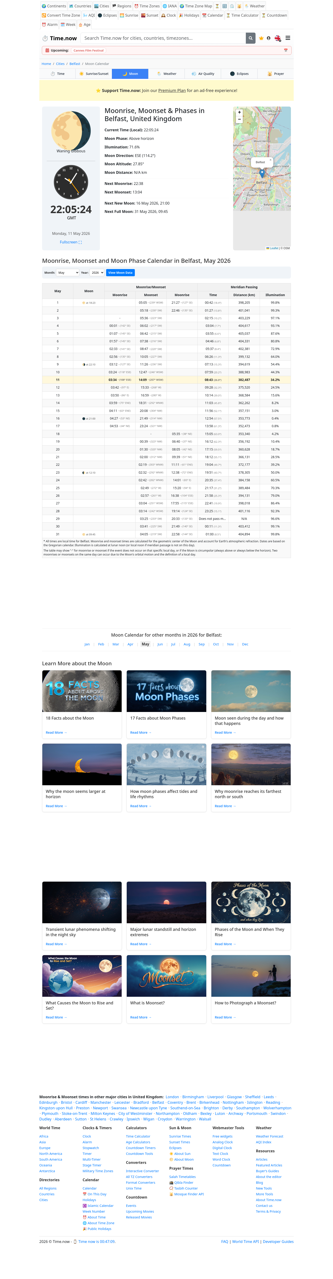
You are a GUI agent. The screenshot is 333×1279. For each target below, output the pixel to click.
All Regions (48, 1188)
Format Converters (140, 1182)
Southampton (248, 1107)
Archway (235, 1113)
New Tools (264, 1188)
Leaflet (272, 248)
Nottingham (233, 1102)
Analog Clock (223, 1142)
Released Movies (139, 1217)
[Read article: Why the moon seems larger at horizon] (82, 764)
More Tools (264, 1194)
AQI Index (263, 1142)
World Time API (245, 1241)
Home (46, 63)
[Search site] (163, 38)
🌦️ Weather (254, 6)
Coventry (175, 1102)
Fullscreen (71, 242)
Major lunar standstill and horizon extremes (163, 931)
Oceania (45, 1165)
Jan (87, 644)
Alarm (50, 24)
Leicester (122, 1102)
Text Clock (220, 1153)
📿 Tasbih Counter (183, 1188)
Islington (254, 1102)
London (172, 1096)
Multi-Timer (92, 1159)
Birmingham (193, 1096)
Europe (44, 1148)
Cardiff (81, 1102)
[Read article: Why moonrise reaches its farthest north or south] (251, 764)
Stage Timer (92, 1165)
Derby (227, 1107)
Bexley (206, 1113)
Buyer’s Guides (267, 1171)
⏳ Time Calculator (242, 15)
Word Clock (221, 1159)
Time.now (59, 38)
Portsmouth (257, 1113)
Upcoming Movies (140, 1211)
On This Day (94, 1194)
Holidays (189, 15)
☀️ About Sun (180, 1153)
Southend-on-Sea (185, 1107)
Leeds (269, 1096)
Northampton (168, 1113)
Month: (49, 272)
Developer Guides (278, 1241)
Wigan (148, 1119)
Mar (116, 644)
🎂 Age (84, 24)
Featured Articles (269, 1165)
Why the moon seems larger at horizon (75, 793)
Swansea (119, 1107)
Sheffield (252, 1096)
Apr (130, 644)
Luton (220, 1113)
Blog (259, 1182)
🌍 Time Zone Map (196, 6)
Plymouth (50, 1113)
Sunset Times (179, 1142)
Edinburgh (48, 1102)
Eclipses (239, 73)
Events (131, 1205)
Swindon (278, 1113)
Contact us (264, 1205)
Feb (101, 644)
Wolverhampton (277, 1107)
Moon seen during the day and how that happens (249, 720)
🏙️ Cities (101, 6)
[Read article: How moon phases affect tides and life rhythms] (166, 764)
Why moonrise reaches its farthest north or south (248, 793)
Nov (230, 644)
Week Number (94, 1211)
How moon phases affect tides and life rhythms (163, 793)
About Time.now (268, 1200)
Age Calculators (138, 1142)
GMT (71, 218)
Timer (87, 1153)
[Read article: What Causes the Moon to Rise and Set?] (82, 976)
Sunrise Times (180, 1136)
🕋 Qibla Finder (181, 1182)
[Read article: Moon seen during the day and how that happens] (251, 691)
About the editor (269, 1177)
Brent (191, 1102)
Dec (245, 644)
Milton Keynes (103, 1113)
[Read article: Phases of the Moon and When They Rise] (251, 902)
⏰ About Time (94, 1217)
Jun (160, 644)
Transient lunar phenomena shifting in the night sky (81, 931)
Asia (42, 1142)
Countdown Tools (139, 1153)
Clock (168, 15)
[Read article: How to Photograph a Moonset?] (251, 976)
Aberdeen (63, 1119)
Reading (273, 1102)
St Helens (98, 1119)
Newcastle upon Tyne (148, 1107)
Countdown (222, 1165)
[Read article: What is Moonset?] (166, 976)
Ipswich (133, 1119)
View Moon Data (120, 272)
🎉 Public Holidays (97, 1229)
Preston (82, 1107)
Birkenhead (209, 1102)
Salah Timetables (182, 1177)
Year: (85, 272)
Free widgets (222, 1136)
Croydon (165, 1119)
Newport (100, 1107)
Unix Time (134, 1188)
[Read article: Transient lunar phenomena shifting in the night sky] (82, 902)
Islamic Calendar (98, 1205)
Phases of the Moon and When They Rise (249, 931)
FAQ (224, 1241)
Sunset (149, 15)
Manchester (100, 1102)
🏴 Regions (121, 6)
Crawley (116, 1119)
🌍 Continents (54, 6)
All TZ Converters (139, 1177)
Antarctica (47, 1171)
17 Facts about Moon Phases (157, 718)
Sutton (81, 1119)
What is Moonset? (147, 1003)
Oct (216, 644)
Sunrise (129, 15)
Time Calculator (138, 1136)
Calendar (212, 15)
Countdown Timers (141, 1148)
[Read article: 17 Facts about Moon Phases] (166, 691)
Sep (202, 644)
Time (57, 73)
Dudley (45, 1119)
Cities (60, 63)
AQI (89, 15)
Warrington (186, 1119)
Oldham (190, 1113)
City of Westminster (135, 1113)
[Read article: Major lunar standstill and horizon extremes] (166, 902)
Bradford (141, 1102)
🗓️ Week (67, 24)
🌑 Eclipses (107, 15)
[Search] (251, 38)
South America (50, 1159)
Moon (130, 73)
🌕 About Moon (181, 1159)
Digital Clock (222, 1148)
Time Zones (147, 6)
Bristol (66, 1102)
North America (50, 1153)
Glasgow (234, 1096)
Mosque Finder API (186, 1194)
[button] (262, 173)
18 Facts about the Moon (70, 718)
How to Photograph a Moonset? (245, 1003)
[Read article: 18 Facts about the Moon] (82, 691)
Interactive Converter (142, 1171)
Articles (262, 1159)
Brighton (211, 1107)
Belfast (74, 63)
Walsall (205, 1119)
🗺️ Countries (80, 6)
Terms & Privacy (268, 1211)
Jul (173, 644)
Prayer (275, 73)
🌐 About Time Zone (98, 1223)
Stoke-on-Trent (74, 1113)
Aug (187, 644)
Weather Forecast (269, 1136)
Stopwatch (91, 1148)
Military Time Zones (98, 1171)
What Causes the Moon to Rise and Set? (79, 1005)
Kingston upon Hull (56, 1107)
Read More (56, 732)
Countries (46, 1194)
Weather (166, 73)
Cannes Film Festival (89, 50)
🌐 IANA (170, 6)
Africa (43, 1136)
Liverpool (215, 1096)
